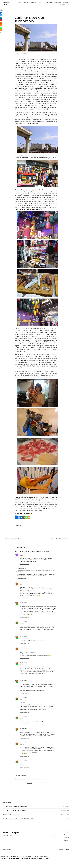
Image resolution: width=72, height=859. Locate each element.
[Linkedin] (21, 517)
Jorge (21, 699)
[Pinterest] (24, 517)
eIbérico (21, 555)
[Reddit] (1, 23)
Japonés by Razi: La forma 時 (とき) (14, 538)
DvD (20, 638)
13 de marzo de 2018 (65, 814)
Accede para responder (24, 564)
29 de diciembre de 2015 (21, 568)
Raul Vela (21, 664)
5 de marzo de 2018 (65, 818)
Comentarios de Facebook (34, 779)
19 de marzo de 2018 (65, 810)
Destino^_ (22, 603)
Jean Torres (22, 744)
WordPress (66, 849)
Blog (25, 53)
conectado (29, 783)
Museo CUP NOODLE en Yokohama (58, 538)
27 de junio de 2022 (23, 554)
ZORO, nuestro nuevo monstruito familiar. (16, 810)
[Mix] (1, 25)
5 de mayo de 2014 (23, 602)
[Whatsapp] (26, 517)
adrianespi (22, 623)
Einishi (21, 584)
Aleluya (21, 682)
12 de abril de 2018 (65, 806)
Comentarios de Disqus (46, 779)
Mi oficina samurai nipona (11, 815)
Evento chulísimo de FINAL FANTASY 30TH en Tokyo (18, 819)
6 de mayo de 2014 (23, 583)
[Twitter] (19, 517)
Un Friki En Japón (6, 3)
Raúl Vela (21, 53)
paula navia (22, 729)
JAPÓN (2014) (18, 525)
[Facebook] (16, 517)
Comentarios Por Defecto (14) (21, 779)
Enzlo (21, 762)
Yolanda (21, 718)
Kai (20, 649)
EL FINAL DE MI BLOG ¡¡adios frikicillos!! (15, 806)
